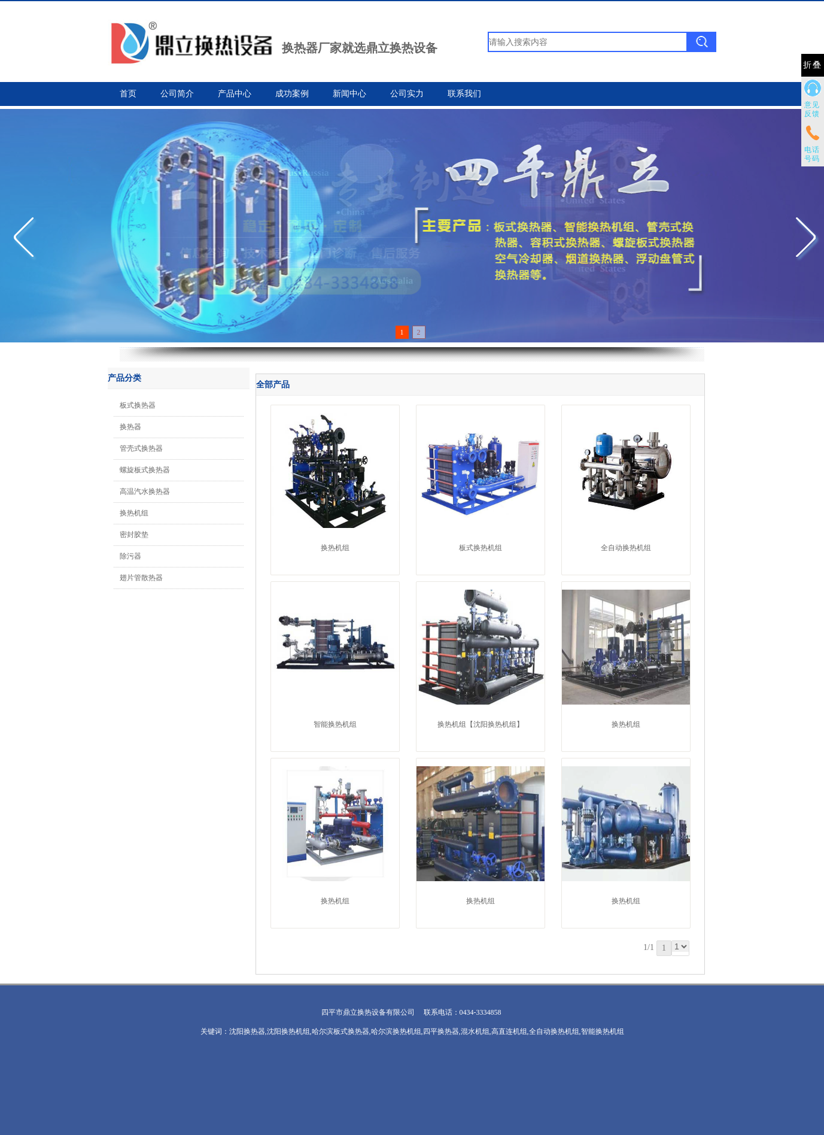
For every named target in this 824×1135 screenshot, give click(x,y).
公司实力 (407, 93)
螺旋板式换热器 (145, 470)
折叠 (812, 64)
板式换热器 (138, 405)
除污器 (130, 556)
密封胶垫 (134, 534)
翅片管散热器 (141, 577)
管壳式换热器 (141, 448)
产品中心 (234, 93)
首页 (128, 93)
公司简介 (177, 93)
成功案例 (292, 93)
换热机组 (134, 513)
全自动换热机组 (626, 548)
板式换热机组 (480, 548)
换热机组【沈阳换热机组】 (480, 724)
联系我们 (464, 93)
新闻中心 (349, 93)
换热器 (130, 427)
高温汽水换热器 (145, 491)
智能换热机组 (335, 724)
